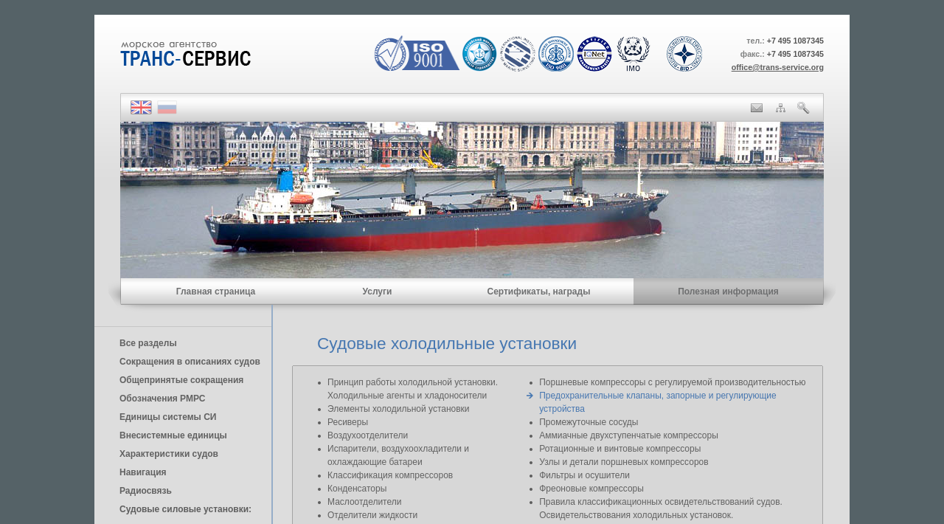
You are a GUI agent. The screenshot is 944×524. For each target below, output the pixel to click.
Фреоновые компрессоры (591, 488)
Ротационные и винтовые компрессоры (620, 449)
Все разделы (148, 343)
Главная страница (216, 291)
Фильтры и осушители (584, 475)
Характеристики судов (168, 454)
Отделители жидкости (372, 515)
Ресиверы (347, 422)
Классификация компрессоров (390, 475)
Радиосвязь (145, 491)
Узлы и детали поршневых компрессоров (623, 462)
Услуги (377, 291)
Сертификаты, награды (538, 291)
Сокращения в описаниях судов (189, 361)
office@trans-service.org (778, 67)
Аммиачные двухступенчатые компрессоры (628, 435)
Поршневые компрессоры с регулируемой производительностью (672, 382)
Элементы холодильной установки (398, 409)
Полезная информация (728, 291)
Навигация (143, 472)
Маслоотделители (364, 502)
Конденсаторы (356, 488)
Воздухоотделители (367, 435)
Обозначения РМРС (162, 398)
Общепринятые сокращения (181, 380)
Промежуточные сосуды (588, 422)
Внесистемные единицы (173, 435)
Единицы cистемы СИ (167, 417)
